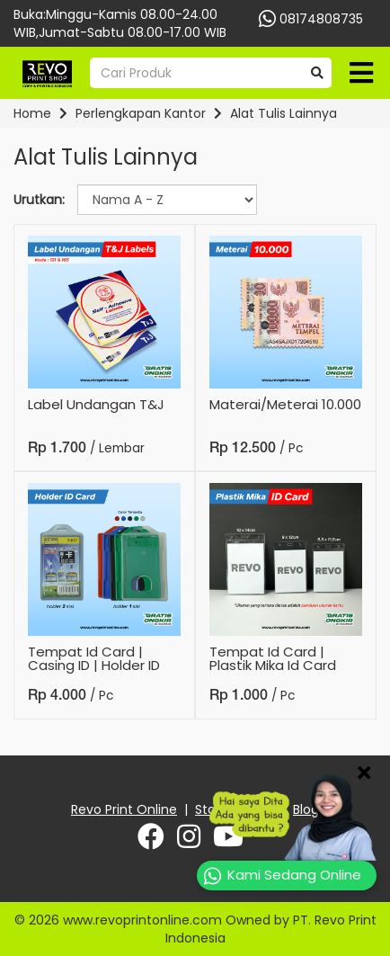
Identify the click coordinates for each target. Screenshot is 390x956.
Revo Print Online (124, 809)
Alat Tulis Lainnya (283, 113)
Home (32, 113)
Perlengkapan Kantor (140, 113)
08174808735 (302, 18)
